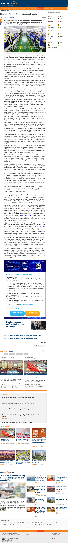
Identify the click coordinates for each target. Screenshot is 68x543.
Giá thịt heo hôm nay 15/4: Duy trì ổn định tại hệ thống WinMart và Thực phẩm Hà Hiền (11, 387)
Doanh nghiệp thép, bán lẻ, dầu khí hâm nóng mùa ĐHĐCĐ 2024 (25, 335)
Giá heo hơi (34, 522)
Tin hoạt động (44, 11)
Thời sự (3, 399)
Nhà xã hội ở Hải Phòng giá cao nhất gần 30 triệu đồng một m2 (17, 409)
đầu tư (6, 354)
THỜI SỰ (4, 8)
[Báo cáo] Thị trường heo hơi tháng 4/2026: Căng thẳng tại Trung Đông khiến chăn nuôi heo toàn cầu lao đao (39, 441)
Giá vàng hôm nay (5, 522)
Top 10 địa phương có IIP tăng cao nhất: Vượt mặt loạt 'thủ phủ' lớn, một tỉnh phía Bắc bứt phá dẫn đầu (40, 489)
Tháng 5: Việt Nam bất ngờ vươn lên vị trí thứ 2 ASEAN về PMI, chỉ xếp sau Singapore (23, 462)
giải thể (26, 354)
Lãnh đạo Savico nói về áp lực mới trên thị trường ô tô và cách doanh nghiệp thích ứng (35, 378)
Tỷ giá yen (24, 522)
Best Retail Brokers (34, 524)
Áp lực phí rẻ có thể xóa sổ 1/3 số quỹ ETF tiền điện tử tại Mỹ (17, 422)
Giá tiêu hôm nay (46, 522)
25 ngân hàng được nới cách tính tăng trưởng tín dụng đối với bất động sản (16, 508)
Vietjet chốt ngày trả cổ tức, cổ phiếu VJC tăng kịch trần (34, 373)
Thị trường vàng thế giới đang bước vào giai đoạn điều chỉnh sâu (18, 403)
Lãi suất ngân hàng (54, 522)
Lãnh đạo (23, 11)
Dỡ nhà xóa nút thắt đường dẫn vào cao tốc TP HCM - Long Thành (18, 397)
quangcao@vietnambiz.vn (59, 535)
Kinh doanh (18, 443)
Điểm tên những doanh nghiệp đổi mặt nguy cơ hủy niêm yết (15, 324)
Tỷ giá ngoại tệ (13, 522)
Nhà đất (3, 410)
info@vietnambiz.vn (8, 540)
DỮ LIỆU (51, 8)
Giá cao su (28, 524)
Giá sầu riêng (12, 524)
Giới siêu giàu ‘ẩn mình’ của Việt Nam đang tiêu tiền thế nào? (6, 461)
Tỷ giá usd (19, 522)
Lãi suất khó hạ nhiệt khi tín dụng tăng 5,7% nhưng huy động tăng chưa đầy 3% (12, 478)
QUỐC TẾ (18, 8)
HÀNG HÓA (14, 8)
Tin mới (5, 394)
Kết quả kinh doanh (15, 11)
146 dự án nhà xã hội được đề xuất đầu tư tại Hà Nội (39, 461)
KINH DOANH (46, 8)
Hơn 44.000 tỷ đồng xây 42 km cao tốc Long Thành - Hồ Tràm (11, 384)
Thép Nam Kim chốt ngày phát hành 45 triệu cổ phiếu (35, 387)
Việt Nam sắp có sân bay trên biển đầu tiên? (10, 377)
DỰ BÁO (9, 8)
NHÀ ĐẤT (27, 8)
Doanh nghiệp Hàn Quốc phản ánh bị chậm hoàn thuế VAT (24, 338)
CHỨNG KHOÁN (33, 8)
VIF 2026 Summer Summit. (26, 304)
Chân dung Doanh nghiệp (33, 11)
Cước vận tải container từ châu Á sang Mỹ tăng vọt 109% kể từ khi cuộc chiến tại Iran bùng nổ (22, 415)
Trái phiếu (51, 11)
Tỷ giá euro (29, 522)
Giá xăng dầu (61, 522)
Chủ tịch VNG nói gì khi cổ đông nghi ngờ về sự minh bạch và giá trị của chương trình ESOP (61, 478)
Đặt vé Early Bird (17, 313)
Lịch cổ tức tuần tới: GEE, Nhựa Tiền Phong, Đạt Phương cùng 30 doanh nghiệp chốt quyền (35, 381)
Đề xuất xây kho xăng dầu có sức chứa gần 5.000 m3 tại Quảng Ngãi (11, 373)
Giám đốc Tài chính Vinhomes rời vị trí (33, 384)
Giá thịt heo (18, 524)
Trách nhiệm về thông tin (6, 541)
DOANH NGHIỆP (40, 8)
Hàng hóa (4, 405)
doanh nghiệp (12, 354)
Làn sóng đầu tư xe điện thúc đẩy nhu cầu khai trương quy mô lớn (22, 440)
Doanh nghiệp (5, 11)
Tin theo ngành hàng (54, 12)
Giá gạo (23, 524)
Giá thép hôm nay (5, 524)
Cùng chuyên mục (30, 358)
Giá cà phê (40, 522)
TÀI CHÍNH (23, 8)
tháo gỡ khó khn (20, 354)
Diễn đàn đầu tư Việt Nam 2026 (45, 524)
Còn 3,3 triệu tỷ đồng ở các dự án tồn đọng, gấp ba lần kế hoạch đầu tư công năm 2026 (11, 380)
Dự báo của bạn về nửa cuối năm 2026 (32, 313)
